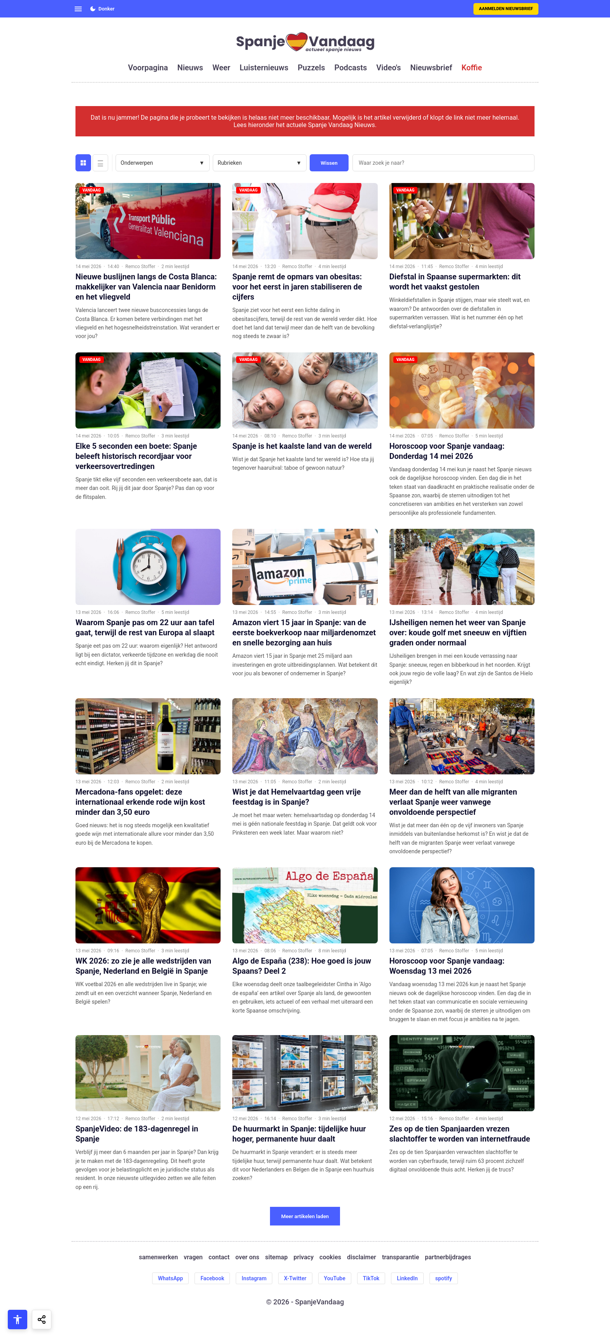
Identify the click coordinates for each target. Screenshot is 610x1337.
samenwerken (158, 1257)
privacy (303, 1257)
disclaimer (361, 1257)
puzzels (311, 67)
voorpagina (148, 67)
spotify (443, 1278)
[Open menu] (78, 9)
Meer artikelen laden (305, 1216)
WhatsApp (170, 1278)
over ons (247, 1257)
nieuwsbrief (431, 67)
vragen (193, 1257)
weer (221, 67)
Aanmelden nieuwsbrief (506, 8)
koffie (471, 67)
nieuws (190, 67)
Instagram (254, 1278)
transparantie (400, 1257)
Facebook (212, 1278)
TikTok (371, 1278)
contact (219, 1257)
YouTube (334, 1278)
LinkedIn (407, 1278)
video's (388, 67)
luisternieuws (264, 67)
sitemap (276, 1257)
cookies (330, 1257)
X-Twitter (295, 1278)
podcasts (351, 67)
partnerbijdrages (448, 1257)
